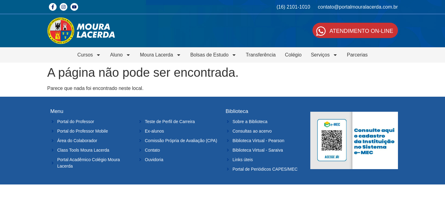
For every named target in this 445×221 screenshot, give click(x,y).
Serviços (324, 54)
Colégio (293, 54)
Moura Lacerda (160, 54)
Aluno (120, 54)
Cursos (89, 54)
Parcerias (357, 54)
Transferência (261, 54)
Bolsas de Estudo (213, 54)
